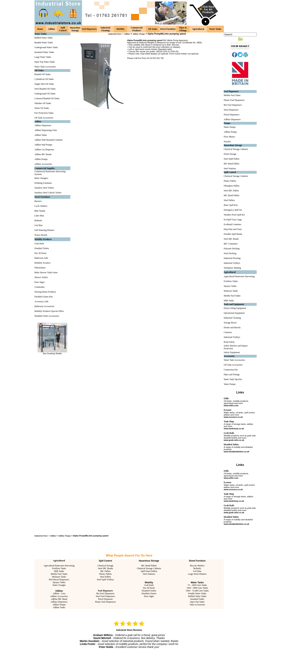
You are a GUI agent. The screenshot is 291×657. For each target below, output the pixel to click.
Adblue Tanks (41, 135)
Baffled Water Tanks (44, 37)
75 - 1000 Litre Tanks (197, 585)
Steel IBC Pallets (231, 190)
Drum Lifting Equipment (235, 308)
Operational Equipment (234, 313)
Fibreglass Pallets (231, 185)
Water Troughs (59, 585)
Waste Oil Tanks (42, 108)
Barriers (38, 201)
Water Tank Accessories (45, 66)
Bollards (38, 220)
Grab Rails (39, 243)
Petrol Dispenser (105, 599)
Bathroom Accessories (45, 306)
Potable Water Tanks (197, 593)
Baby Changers (41, 178)
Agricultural (198, 29)
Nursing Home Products (45, 292)
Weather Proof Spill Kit (234, 214)
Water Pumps (230, 127)
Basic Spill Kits (231, 205)
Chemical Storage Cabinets (149, 568)
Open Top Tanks (197, 602)
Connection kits (231, 369)
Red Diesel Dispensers (59, 579)
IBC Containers (231, 243)
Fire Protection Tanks (44, 113)
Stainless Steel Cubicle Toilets (48, 192)
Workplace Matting (232, 268)
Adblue (51, 29)
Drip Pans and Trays (233, 229)
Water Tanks (215, 29)
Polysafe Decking (232, 248)
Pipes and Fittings (232, 374)
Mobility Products (43, 239)
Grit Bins (39, 225)
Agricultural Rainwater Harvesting (59, 565)
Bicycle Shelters (197, 565)
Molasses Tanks (59, 576)
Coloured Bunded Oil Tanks (47, 98)
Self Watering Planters (44, 230)
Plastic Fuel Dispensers (105, 602)
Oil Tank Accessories (44, 117)
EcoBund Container (232, 224)
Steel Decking (230, 253)
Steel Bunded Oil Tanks (45, 88)
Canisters (228, 332)
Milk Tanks (59, 571)
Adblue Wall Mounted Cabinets (49, 140)
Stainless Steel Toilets (44, 187)
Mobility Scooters (42, 263)
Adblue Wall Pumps (43, 144)
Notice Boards (41, 235)
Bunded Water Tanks (44, 42)
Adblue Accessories (43, 164)
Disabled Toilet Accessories (47, 316)
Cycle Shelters (41, 206)
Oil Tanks (152, 29)
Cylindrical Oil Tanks (44, 79)
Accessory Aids (41, 301)
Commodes (40, 287)
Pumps (227, 123)
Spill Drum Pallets (149, 571)
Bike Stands (40, 211)
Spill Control (63, 29)
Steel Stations (149, 574)
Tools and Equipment (234, 304)
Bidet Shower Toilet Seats (46, 272)
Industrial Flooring (232, 258)
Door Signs (40, 282)
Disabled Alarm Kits (44, 296)
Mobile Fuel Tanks (59, 574)
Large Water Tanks (43, 57)
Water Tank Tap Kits (233, 379)
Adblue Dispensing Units (46, 130)
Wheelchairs (40, 267)
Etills (226, 398)
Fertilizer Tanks (59, 568)
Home (40, 29)
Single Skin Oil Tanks (44, 84)
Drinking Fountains (43, 183)
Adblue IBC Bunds (43, 154)
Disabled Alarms (148, 593)
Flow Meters (229, 136)
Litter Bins (39, 215)
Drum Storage (230, 154)
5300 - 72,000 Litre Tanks (197, 590)
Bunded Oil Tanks (43, 74)
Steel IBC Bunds (105, 568)
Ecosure (227, 410)
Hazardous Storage (75, 29)
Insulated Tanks (197, 599)
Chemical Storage (105, 565)
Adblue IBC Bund (59, 599)
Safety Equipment (232, 352)
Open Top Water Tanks (45, 62)
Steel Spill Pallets (232, 159)
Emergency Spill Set (233, 210)
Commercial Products (137, 29)
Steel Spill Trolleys (105, 579)
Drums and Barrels (232, 327)
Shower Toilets (41, 277)
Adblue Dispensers (43, 125)
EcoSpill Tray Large (233, 219)
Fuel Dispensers (89, 29)
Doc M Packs (41, 253)
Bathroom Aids (41, 258)
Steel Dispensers (231, 109)
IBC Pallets (105, 571)
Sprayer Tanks (59, 582)
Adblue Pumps (41, 159)
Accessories (229, 356)
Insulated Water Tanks (44, 52)
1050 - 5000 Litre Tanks (197, 588)
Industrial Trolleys (232, 263)
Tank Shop (229, 421)
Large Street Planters (197, 574)
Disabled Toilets (42, 248)
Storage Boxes (230, 322)
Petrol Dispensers (231, 114)
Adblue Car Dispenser (44, 149)
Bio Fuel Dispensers (105, 593)
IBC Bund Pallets (149, 565)
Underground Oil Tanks (45, 93)
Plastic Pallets (105, 574)
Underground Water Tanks (46, 47)
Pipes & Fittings (183, 29)
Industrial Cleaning (105, 29)
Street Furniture (168, 29)
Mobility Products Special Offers (49, 311)
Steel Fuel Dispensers (105, 596)
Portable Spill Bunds (233, 234)
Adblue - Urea (59, 593)
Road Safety (229, 342)
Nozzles (227, 141)
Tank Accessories (197, 604)
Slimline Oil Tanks (43, 103)
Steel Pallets (105, 576)
